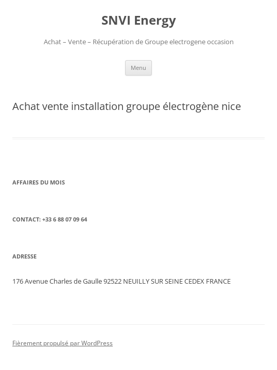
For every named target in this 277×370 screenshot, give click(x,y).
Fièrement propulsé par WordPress (62, 343)
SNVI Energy (138, 20)
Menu (138, 67)
